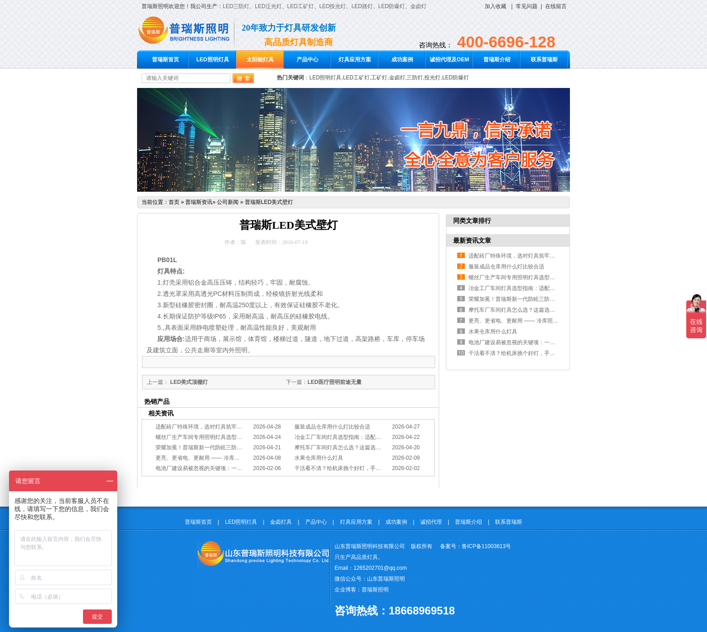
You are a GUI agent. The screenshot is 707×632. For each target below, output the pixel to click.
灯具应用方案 (355, 59)
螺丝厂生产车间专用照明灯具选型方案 (202, 437)
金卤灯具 (281, 522)
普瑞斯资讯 (198, 202)
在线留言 (556, 6)
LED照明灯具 (213, 59)
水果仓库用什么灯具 (318, 458)
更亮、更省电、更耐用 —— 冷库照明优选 (206, 458)
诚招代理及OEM (449, 59)
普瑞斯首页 (165, 59)
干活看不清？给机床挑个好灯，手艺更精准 (345, 468)
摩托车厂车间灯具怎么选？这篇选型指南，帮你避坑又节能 (364, 447)
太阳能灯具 (260, 59)
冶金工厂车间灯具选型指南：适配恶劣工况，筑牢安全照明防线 (370, 437)
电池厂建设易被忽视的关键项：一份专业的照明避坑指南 (223, 468)
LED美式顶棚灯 (188, 382)
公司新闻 (228, 202)
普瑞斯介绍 (496, 59)
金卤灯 (418, 6)
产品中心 (307, 59)
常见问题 (526, 6)
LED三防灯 (236, 6)
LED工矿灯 (300, 6)
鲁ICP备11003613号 (486, 546)
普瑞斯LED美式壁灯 (269, 202)
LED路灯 (361, 6)
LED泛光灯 (268, 6)
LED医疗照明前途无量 (335, 382)
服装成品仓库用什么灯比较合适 (332, 427)
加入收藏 (495, 6)
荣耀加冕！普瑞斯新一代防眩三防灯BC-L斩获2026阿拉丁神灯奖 (233, 447)
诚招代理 (431, 522)
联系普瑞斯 (544, 59)
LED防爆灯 (391, 6)
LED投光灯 (332, 6)
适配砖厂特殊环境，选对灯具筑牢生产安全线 (210, 427)
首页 (174, 202)
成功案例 (402, 59)
